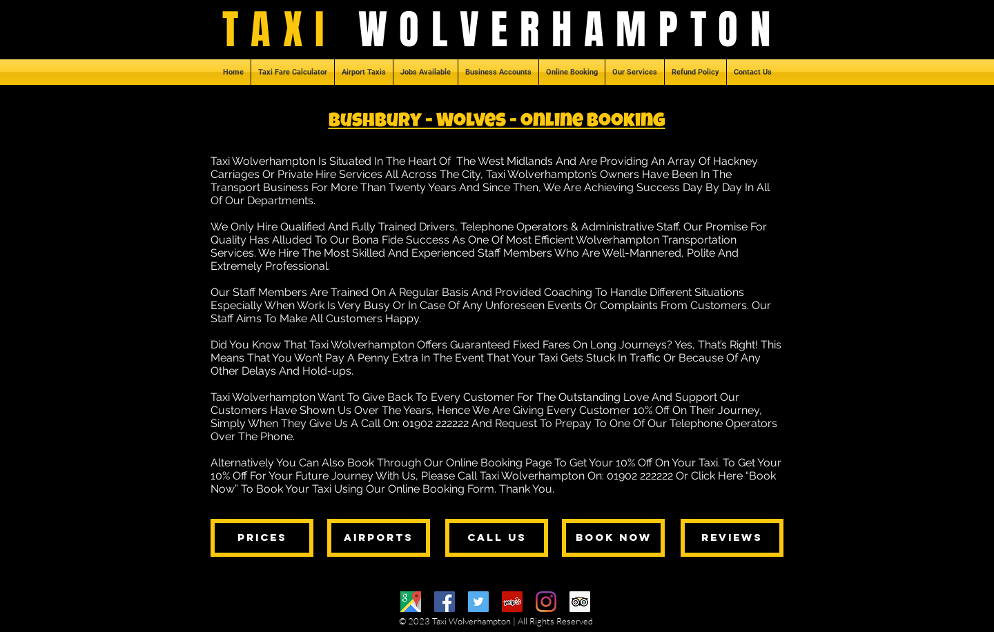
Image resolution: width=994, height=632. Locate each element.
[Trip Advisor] (579, 601)
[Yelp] (512, 601)
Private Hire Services (329, 174)
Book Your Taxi (293, 488)
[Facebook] (444, 601)
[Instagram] (546, 601)
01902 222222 (435, 423)
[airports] (378, 538)
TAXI (290, 29)
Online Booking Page (499, 462)
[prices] (262, 538)
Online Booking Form (441, 488)
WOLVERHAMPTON (570, 29)
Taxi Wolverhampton (263, 161)
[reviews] (732, 538)
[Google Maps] (410, 601)
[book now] (613, 538)
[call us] (496, 538)
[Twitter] (478, 601)
